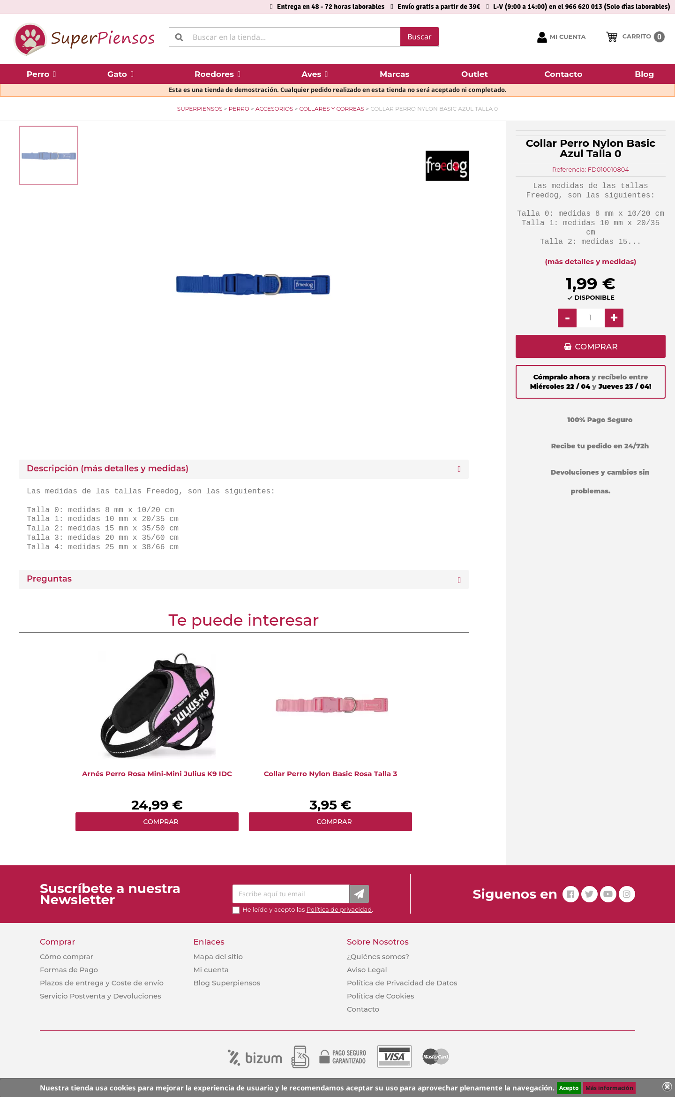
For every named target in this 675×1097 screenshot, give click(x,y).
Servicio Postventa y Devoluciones (100, 995)
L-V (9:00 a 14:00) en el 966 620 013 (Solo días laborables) (581, 6)
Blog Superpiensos (226, 982)
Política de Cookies (380, 995)
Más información (609, 1088)
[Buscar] (304, 37)
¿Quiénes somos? (378, 956)
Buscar (419, 36)
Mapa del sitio (218, 956)
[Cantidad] (591, 318)
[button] (41, 74)
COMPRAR (596, 347)
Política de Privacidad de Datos (402, 982)
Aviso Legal (367, 969)
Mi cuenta (211, 969)
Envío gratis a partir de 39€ (439, 6)
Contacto (363, 1009)
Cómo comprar (66, 956)
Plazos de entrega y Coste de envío (102, 982)
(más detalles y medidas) (591, 261)
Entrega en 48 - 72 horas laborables (330, 6)
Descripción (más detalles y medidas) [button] (107, 469)
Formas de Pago (69, 969)
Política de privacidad (339, 909)
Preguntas (49, 579)
